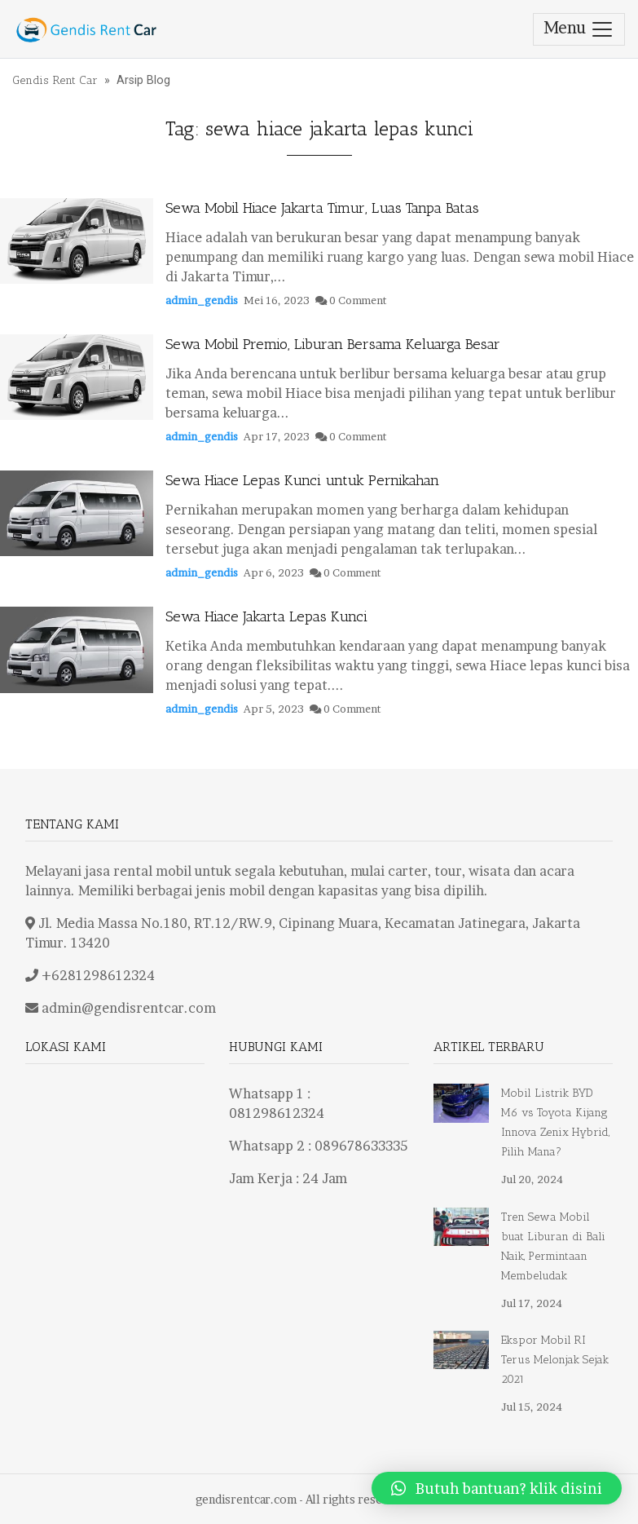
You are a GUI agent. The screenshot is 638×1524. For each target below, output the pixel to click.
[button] (497, 1488)
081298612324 (276, 1113)
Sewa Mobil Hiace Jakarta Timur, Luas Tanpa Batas (322, 208)
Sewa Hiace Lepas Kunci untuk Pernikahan (302, 480)
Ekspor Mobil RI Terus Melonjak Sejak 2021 (555, 1359)
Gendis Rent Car (55, 80)
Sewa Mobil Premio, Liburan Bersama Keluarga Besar (332, 344)
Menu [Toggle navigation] (578, 29)
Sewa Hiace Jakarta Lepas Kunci (266, 616)
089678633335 (361, 1145)
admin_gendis (201, 300)
